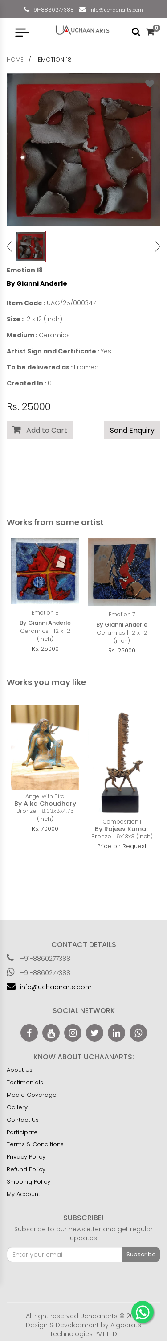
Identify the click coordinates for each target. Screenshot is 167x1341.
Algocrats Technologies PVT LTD (95, 1330)
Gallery (17, 1107)
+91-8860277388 (51, 9)
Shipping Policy (28, 1182)
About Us (20, 1070)
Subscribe (141, 1255)
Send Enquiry (132, 430)
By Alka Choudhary (45, 803)
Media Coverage (32, 1095)
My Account (23, 1194)
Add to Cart (39, 430)
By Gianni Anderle (37, 283)
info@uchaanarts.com (115, 9)
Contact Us (23, 1120)
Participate (22, 1132)
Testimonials (25, 1083)
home (15, 59)
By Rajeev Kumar (122, 828)
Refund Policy (26, 1169)
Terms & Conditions (35, 1144)
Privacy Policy (26, 1157)
